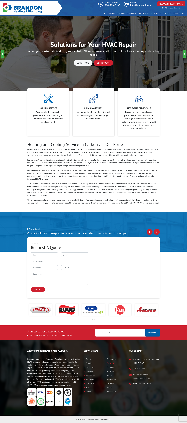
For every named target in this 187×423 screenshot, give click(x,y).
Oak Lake (90, 383)
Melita (109, 375)
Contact (167, 13)
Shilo (88, 387)
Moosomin (111, 379)
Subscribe (152, 333)
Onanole (110, 383)
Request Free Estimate (171, 4)
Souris (109, 387)
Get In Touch (103, 63)
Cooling (121, 13)
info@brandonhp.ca (140, 5)
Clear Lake (90, 367)
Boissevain (111, 359)
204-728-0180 (112, 5)
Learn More (83, 63)
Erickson (110, 367)
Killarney (110, 371)
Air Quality (144, 13)
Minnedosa (90, 379)
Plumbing (131, 13)
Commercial (178, 13)
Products (156, 13)
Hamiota (89, 371)
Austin (88, 359)
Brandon (89, 363)
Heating (111, 13)
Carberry (110, 363)
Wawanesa (111, 391)
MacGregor (90, 375)
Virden (88, 391)
